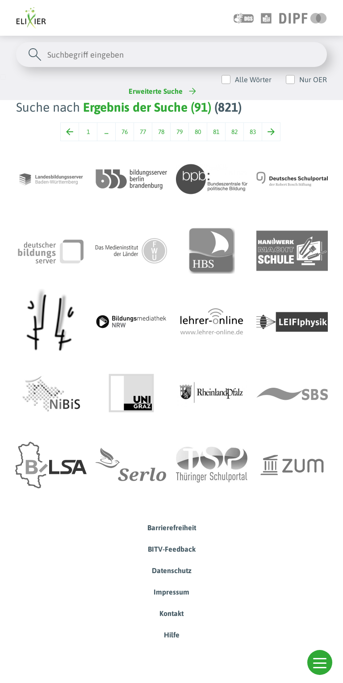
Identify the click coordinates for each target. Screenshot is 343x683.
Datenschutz (172, 570)
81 (216, 131)
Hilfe (172, 635)
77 (143, 131)
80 (198, 131)
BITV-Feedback (172, 549)
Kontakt (171, 613)
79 (179, 131)
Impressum (171, 592)
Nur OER (313, 79)
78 (161, 131)
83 (253, 131)
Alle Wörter (253, 79)
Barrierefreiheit (171, 528)
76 (124, 131)
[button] (319, 662)
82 (234, 131)
